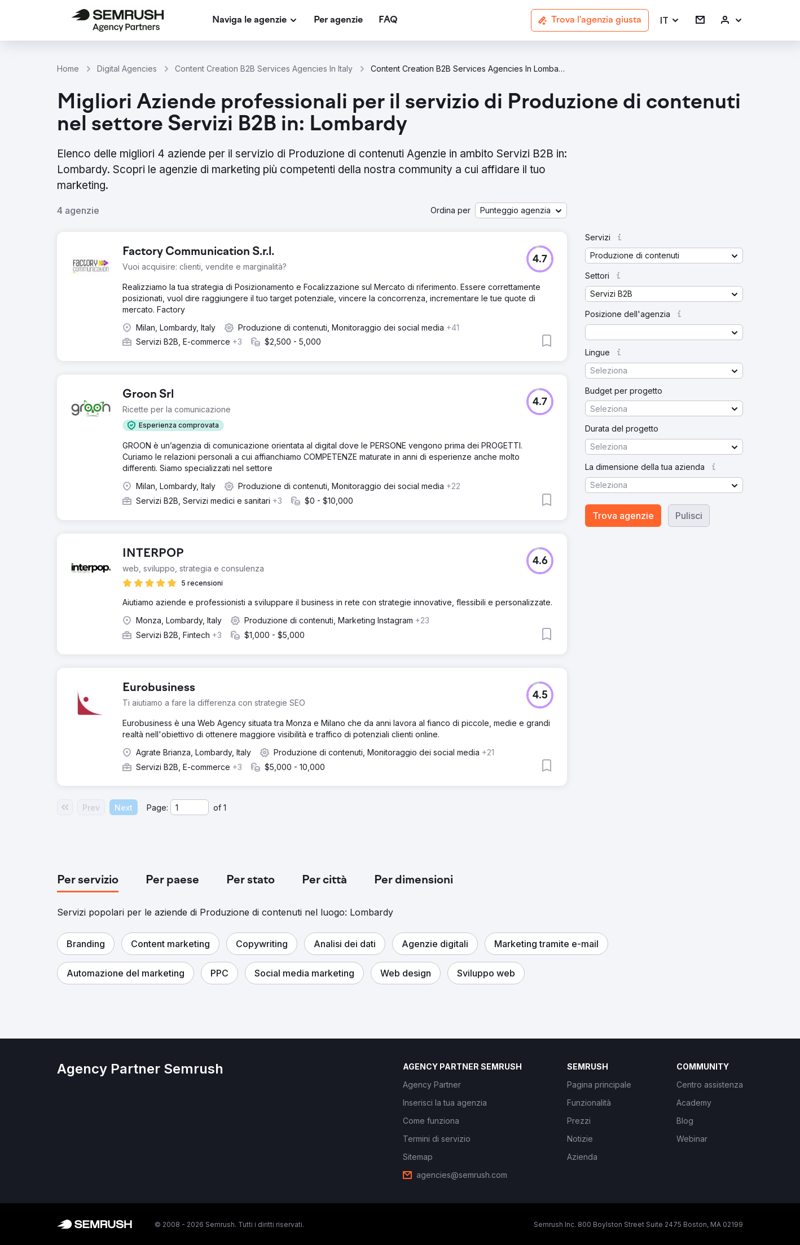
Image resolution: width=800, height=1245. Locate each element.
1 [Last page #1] (224, 807)
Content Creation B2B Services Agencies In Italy (264, 68)
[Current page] (189, 807)
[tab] (87, 880)
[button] (670, 21)
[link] (338, 21)
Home (68, 68)
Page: (157, 807)
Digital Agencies (127, 68)
